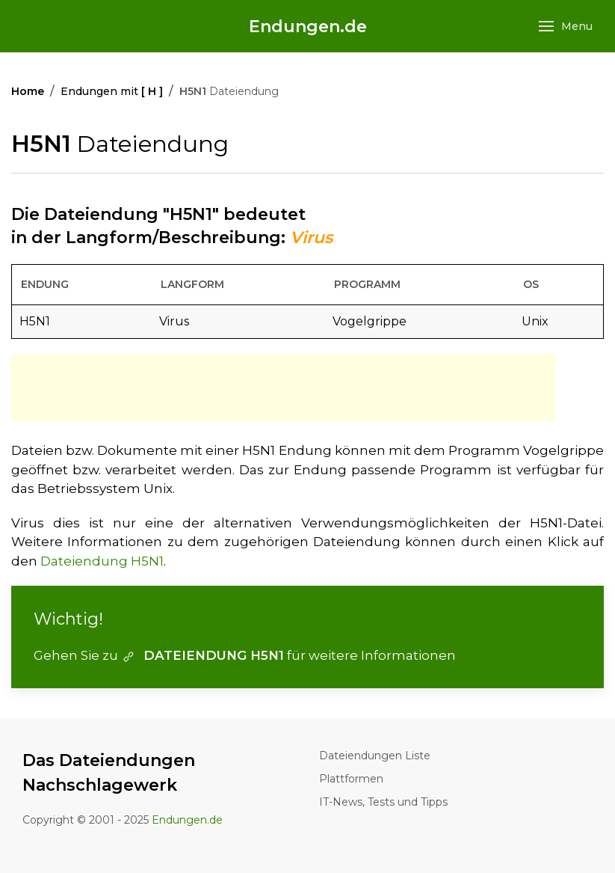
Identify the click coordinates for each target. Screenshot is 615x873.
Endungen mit (112, 91)
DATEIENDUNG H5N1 (202, 655)
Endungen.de (308, 26)
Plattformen (351, 778)
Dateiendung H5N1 (102, 561)
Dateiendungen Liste (374, 755)
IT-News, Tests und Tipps (383, 802)
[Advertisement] (283, 387)
